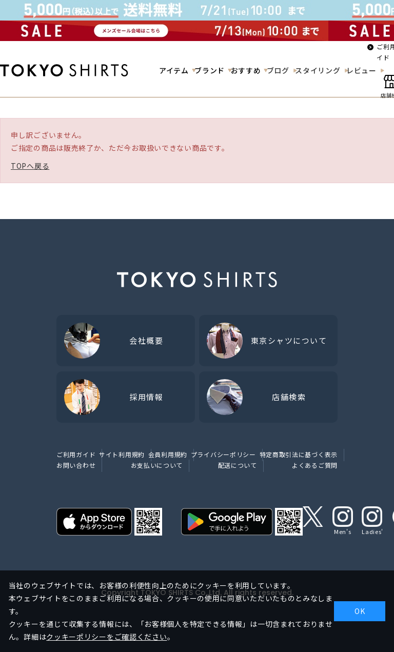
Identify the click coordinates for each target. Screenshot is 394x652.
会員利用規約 (167, 454)
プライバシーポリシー (223, 454)
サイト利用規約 (122, 454)
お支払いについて (157, 465)
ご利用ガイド (75, 454)
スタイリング (317, 70)
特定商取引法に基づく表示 (299, 454)
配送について (237, 465)
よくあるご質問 (315, 465)
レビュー (361, 70)
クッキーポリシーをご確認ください (106, 636)
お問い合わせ (75, 465)
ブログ (278, 70)
